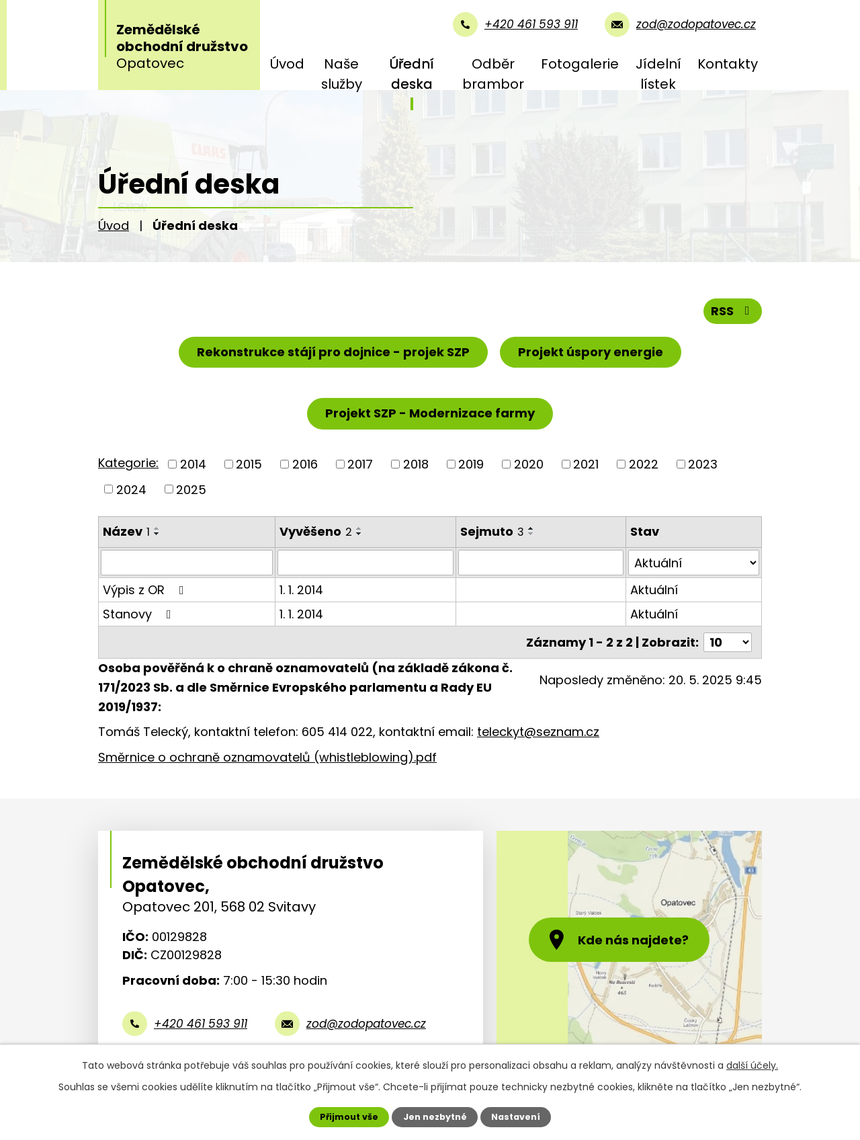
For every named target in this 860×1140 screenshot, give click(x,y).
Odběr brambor (493, 73)
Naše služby (341, 73)
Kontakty (727, 63)
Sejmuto (492, 531)
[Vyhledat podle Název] (187, 562)
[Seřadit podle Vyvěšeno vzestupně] (359, 528)
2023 (703, 464)
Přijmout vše (349, 1117)
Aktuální (654, 589)
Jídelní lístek (658, 73)
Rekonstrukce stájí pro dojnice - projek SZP (333, 351)
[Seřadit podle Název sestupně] (157, 533)
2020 (529, 464)
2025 (191, 489)
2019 (471, 464)
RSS (733, 310)
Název (126, 531)
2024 (131, 489)
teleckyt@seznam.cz (538, 731)
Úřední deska (412, 73)
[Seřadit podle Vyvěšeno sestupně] (359, 533)
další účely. (752, 1065)
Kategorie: (128, 462)
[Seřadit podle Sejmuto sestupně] (531, 533)
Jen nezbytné (435, 1117)
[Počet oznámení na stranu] (727, 642)
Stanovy (140, 614)
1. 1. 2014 (301, 589)
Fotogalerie (580, 63)
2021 (586, 464)
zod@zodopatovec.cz (366, 1024)
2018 (416, 464)
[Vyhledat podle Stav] (693, 562)
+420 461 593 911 (200, 1024)
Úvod (287, 63)
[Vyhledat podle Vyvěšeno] (365, 562)
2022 (643, 464)
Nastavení (515, 1117)
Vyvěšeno (316, 531)
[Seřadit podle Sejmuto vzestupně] (531, 528)
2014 (193, 464)
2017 (360, 464)
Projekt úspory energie (590, 351)
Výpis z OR (146, 589)
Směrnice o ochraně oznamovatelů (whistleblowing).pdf (267, 757)
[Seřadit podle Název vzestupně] (157, 528)
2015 (249, 464)
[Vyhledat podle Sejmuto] (541, 562)
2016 (305, 464)
